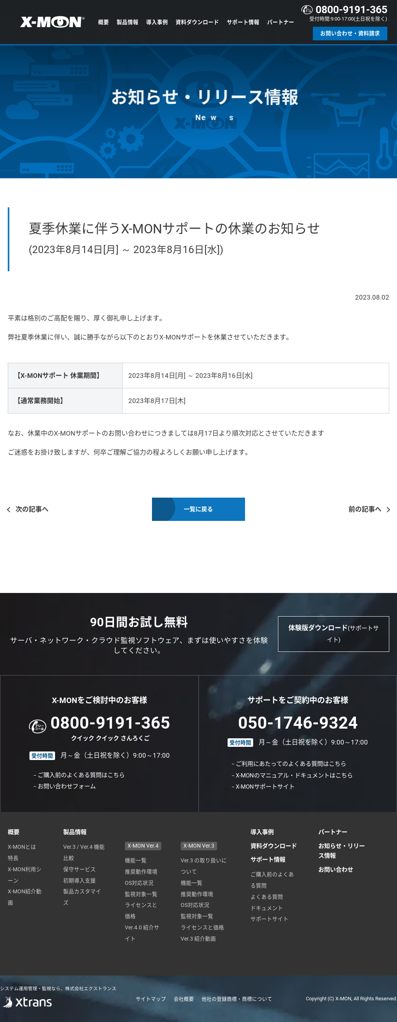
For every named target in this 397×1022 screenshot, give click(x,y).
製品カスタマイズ (82, 897)
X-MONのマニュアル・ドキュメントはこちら (294, 775)
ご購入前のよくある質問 (272, 880)
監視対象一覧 (141, 894)
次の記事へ (32, 511)
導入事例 (157, 22)
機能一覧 (136, 860)
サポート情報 (243, 22)
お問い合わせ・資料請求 (350, 33)
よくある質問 (266, 897)
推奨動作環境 (141, 872)
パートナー (280, 22)
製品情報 (127, 22)
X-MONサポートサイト (265, 786)
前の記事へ (365, 511)
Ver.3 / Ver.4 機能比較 (84, 852)
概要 (103, 22)
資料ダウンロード (197, 22)
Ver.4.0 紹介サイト (142, 933)
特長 (13, 858)
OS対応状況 (139, 883)
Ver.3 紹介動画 (198, 939)
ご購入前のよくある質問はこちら (81, 775)
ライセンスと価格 (141, 910)
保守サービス (79, 869)
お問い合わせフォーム (67, 786)
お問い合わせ (335, 869)
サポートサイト (269, 919)
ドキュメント (266, 908)
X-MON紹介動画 (24, 897)
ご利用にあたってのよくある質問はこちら (291, 763)
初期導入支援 (79, 880)
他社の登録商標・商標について (237, 999)
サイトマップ (151, 999)
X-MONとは (22, 847)
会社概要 (184, 999)
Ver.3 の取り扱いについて (204, 866)
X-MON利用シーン (24, 875)
